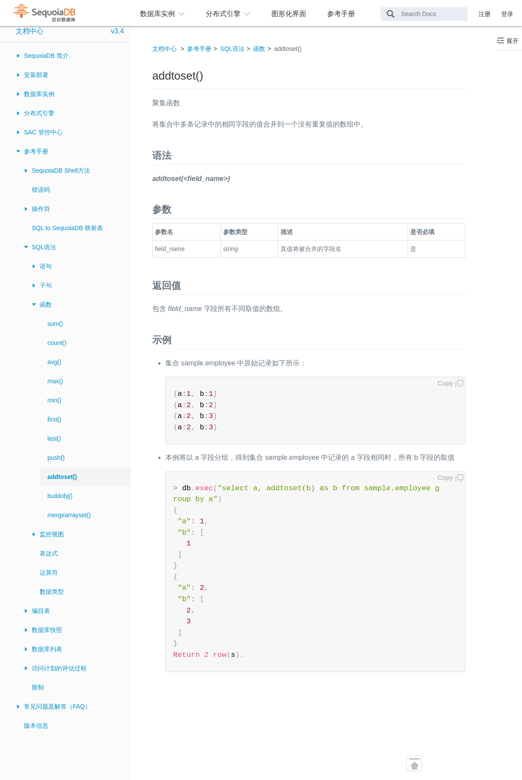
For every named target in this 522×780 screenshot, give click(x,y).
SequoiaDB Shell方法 (61, 170)
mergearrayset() (69, 515)
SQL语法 (44, 247)
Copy (445, 383)
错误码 (41, 189)
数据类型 (52, 591)
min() (54, 400)
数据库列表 (47, 649)
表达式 (49, 553)
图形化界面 (288, 13)
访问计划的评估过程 (59, 668)
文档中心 (30, 31)
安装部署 (36, 74)
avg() (54, 361)
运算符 (49, 572)
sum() (55, 323)
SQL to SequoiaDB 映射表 (67, 227)
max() (55, 381)
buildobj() (60, 495)
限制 (38, 687)
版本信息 (36, 725)
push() (56, 457)
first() (54, 419)
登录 (507, 13)
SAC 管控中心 (43, 132)
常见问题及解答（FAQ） (57, 706)
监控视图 (52, 534)
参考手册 (341, 13)
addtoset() (62, 476)
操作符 (41, 208)
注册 (484, 13)
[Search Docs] (424, 14)
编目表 (41, 610)
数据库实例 (39, 93)
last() (54, 438)
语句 (46, 266)
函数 (46, 304)
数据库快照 (47, 629)
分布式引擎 (39, 113)
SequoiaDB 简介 (46, 55)
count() (57, 342)
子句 (46, 285)
